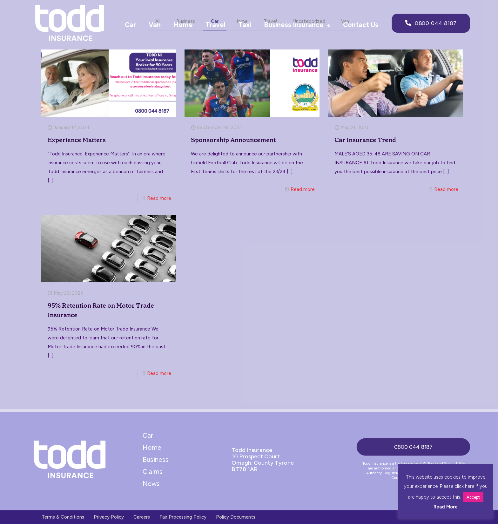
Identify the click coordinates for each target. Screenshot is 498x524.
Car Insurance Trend (365, 140)
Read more (159, 198)
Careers (141, 517)
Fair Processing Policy (182, 517)
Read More (446, 507)
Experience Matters (77, 140)
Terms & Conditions (63, 517)
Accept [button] (473, 497)
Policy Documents (235, 517)
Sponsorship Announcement (233, 140)
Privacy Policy (109, 517)
